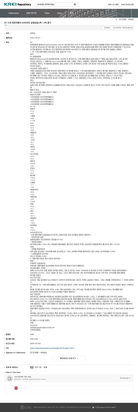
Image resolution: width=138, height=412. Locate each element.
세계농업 (131, 19)
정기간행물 (122, 19)
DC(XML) (107, 28)
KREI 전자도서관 (127, 5)
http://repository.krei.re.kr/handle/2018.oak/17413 (52, 348)
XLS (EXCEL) (117, 28)
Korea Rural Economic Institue (17, 4)
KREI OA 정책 (113, 5)
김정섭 (32, 33)
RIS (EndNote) (127, 28)
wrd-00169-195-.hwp (22, 377)
